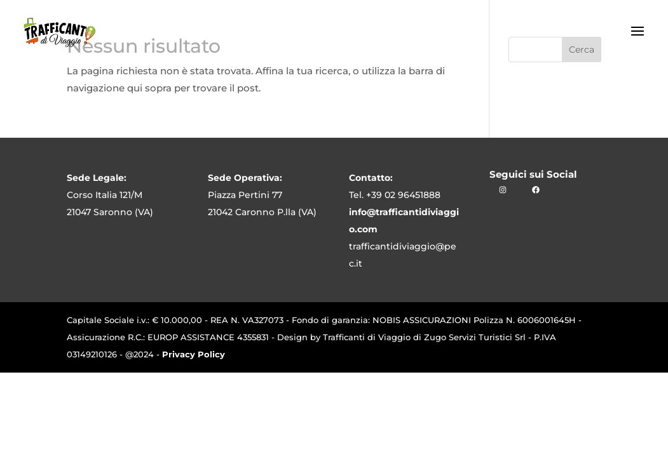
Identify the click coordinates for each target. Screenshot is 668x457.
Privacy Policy (193, 354)
